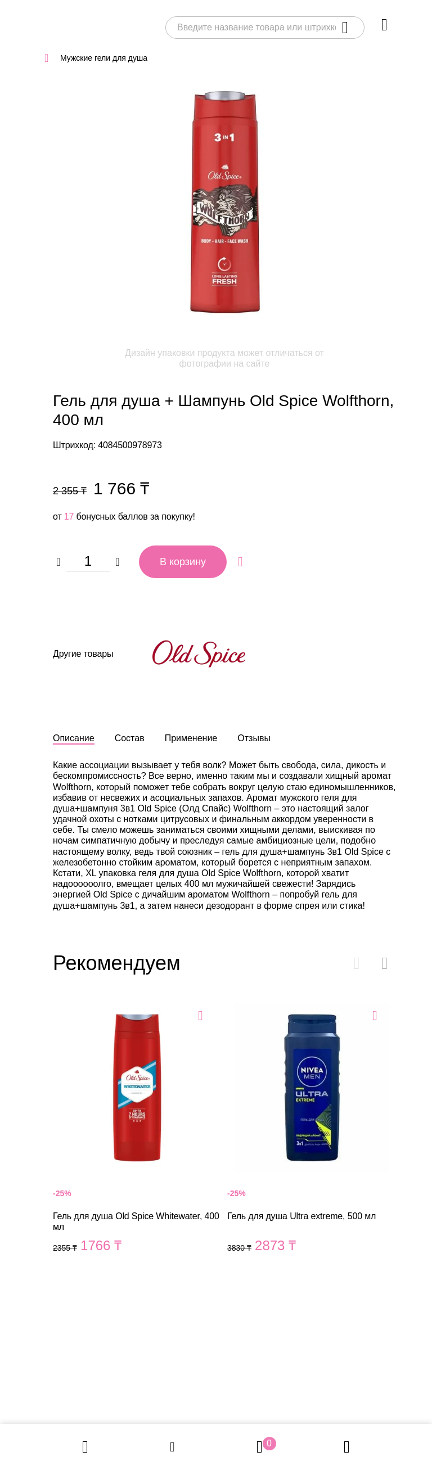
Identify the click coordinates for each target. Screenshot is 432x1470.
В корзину (183, 561)
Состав (130, 738)
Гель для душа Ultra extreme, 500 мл (311, 1141)
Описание (73, 738)
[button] (385, 963)
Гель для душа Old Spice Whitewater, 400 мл (137, 1141)
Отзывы (254, 738)
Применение (191, 738)
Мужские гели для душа (103, 57)
